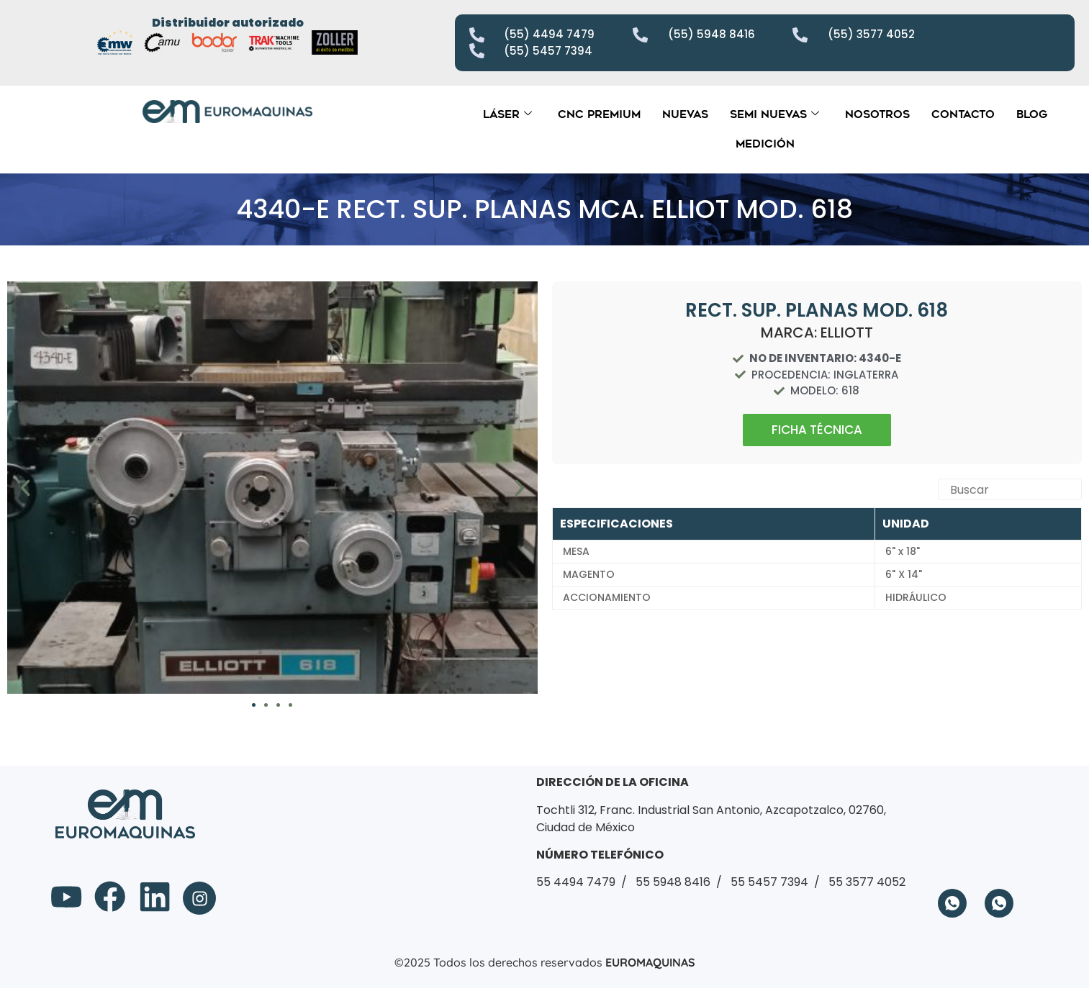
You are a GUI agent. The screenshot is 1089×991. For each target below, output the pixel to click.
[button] (25, 488)
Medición (765, 144)
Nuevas (685, 114)
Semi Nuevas (774, 114)
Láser (507, 114)
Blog (1031, 114)
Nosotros (877, 114)
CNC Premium (599, 114)
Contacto (963, 114)
